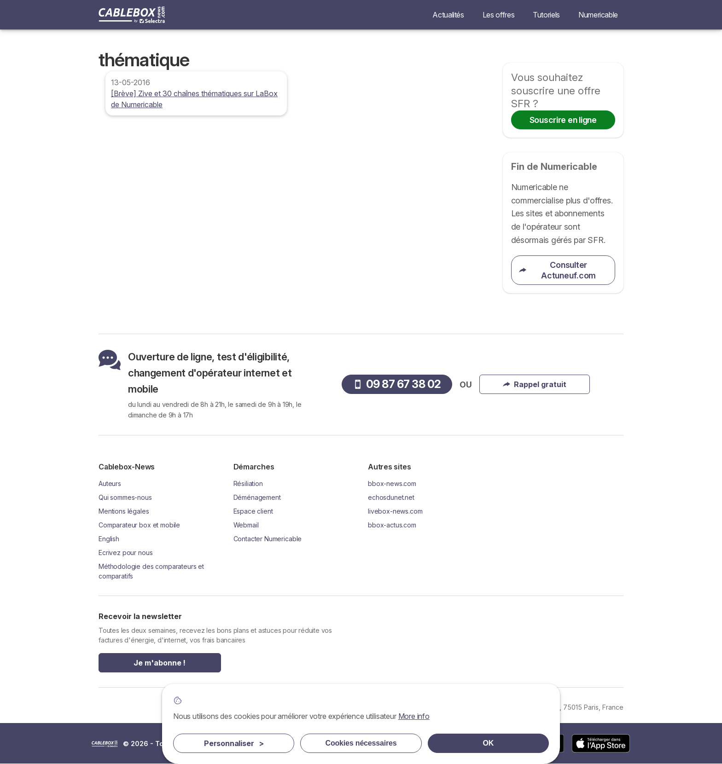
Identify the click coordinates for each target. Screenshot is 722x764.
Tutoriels (546, 14)
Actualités (448, 14)
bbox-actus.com (392, 525)
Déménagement (257, 497)
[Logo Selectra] (132, 14)
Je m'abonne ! (160, 662)
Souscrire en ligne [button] (563, 120)
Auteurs (110, 483)
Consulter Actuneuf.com (557, 270)
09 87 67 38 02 (397, 384)
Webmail (246, 525)
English (109, 539)
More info (414, 716)
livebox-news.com (395, 511)
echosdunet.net (391, 497)
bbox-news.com (392, 483)
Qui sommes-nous (125, 497)
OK (488, 743)
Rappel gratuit (534, 384)
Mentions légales (124, 511)
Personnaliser (234, 743)
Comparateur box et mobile (139, 525)
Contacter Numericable (267, 539)
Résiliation (248, 483)
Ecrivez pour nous (125, 552)
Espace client (253, 511)
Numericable (598, 14)
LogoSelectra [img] (104, 744)
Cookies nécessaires (361, 743)
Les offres (498, 14)
